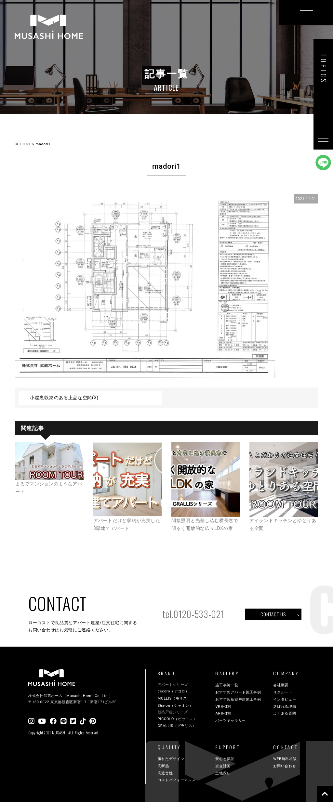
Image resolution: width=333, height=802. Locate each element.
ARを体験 (223, 713)
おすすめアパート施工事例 (238, 692)
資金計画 (223, 766)
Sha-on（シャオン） (175, 705)
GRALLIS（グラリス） (177, 726)
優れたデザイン (171, 759)
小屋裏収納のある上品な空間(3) (64, 397)
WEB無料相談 (285, 759)
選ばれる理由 (284, 706)
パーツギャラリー (230, 720)
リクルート (282, 692)
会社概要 (280, 685)
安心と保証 (224, 759)
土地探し (223, 773)
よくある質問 (284, 713)
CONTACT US (273, 614)
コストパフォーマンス (177, 780)
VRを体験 (223, 706)
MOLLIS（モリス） (174, 698)
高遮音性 (165, 773)
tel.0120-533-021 (193, 614)
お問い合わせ (284, 766)
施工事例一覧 (226, 685)
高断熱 (163, 766)
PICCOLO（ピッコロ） (177, 719)
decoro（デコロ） (173, 691)
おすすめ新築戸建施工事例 (238, 699)
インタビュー (284, 699)
